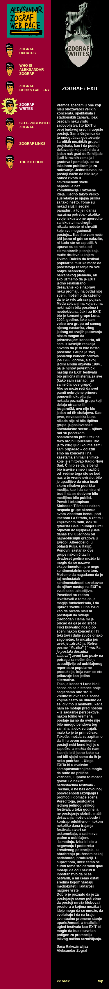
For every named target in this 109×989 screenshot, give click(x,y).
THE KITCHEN (31, 162)
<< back (63, 981)
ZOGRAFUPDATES (27, 51)
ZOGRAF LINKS (32, 144)
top (100, 981)
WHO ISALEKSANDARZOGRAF (31, 70)
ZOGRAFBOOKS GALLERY (34, 88)
